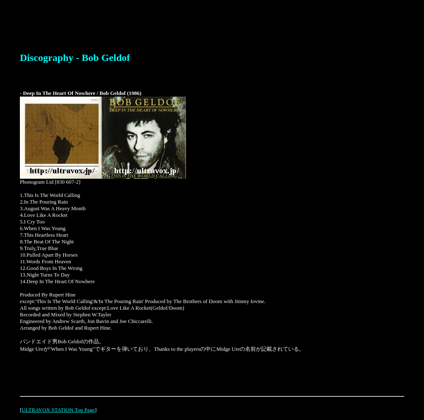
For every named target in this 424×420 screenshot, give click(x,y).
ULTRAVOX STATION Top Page (58, 410)
